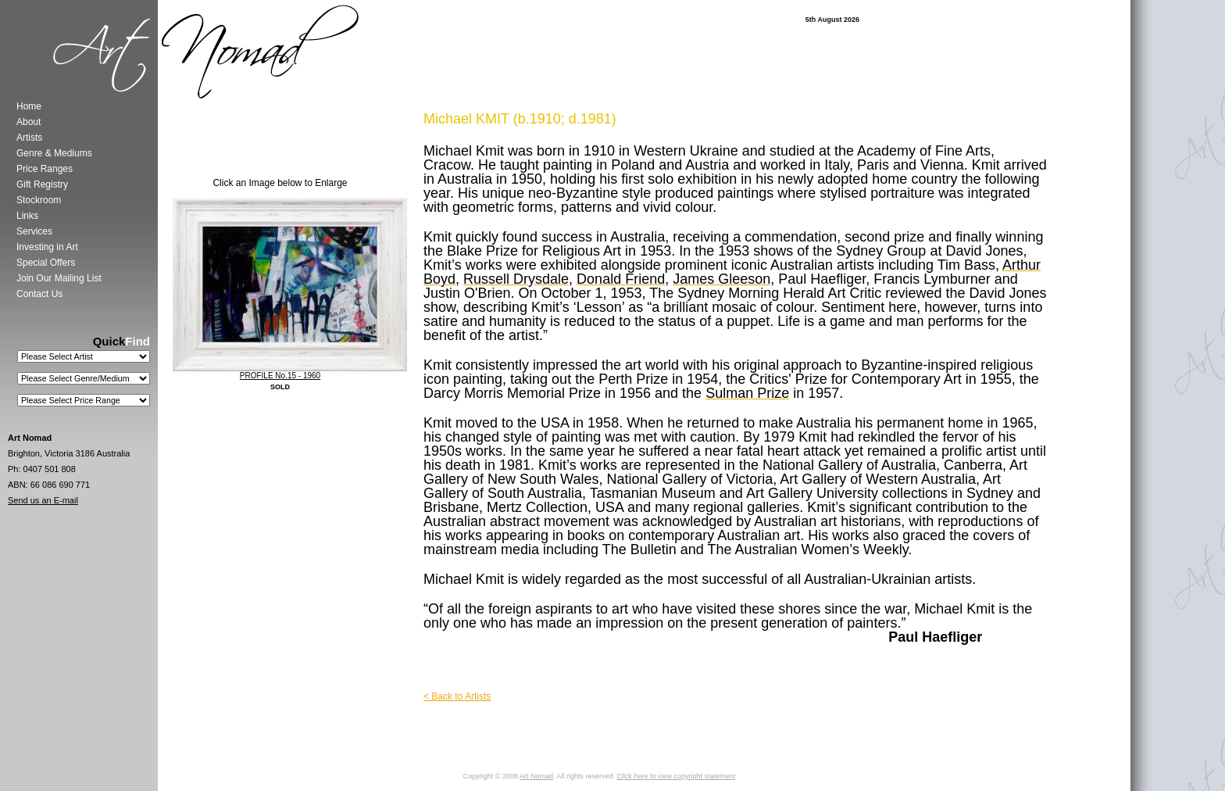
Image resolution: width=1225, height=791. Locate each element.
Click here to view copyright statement (676, 776)
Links (27, 215)
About (28, 121)
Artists (29, 137)
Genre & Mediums (54, 153)
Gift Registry (42, 184)
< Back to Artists (457, 696)
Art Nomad (536, 776)
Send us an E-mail (43, 500)
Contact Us (39, 293)
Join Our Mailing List (59, 278)
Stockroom (38, 200)
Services (34, 231)
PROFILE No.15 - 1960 (280, 375)
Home (28, 106)
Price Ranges (44, 168)
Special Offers (45, 262)
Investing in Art (47, 247)
